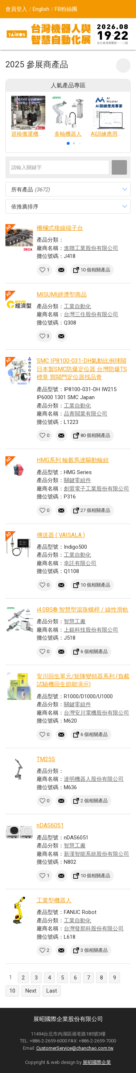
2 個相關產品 (94, 800)
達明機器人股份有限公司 (94, 779)
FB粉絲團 (66, 9)
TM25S (46, 759)
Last (51, 990)
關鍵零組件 (77, 480)
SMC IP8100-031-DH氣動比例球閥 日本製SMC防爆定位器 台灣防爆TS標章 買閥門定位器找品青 (82, 369)
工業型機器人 (54, 900)
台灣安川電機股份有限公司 (96, 713)
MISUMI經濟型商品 (62, 294)
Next (30, 990)
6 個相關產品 (94, 651)
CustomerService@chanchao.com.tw (75, 1048)
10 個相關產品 (95, 270)
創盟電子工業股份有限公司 (96, 488)
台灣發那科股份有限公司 (94, 928)
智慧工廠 (75, 621)
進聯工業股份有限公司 (91, 248)
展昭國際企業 (97, 1062)
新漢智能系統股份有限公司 (96, 854)
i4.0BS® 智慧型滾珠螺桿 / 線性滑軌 (82, 609)
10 (12, 990)
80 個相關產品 (95, 435)
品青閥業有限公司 (85, 413)
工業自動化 (77, 306)
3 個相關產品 (94, 950)
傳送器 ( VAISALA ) (61, 535)
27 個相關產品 (95, 510)
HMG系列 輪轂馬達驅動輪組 (73, 460)
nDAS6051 (50, 825)
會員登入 (16, 9)
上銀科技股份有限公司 (91, 630)
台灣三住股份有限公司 (91, 314)
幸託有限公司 (80, 563)
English (41, 9)
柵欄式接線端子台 (60, 227)
